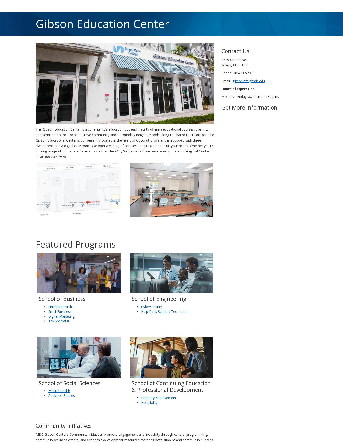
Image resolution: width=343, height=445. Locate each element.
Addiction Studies (61, 395)
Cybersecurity (151, 306)
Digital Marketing (61, 316)
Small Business (59, 311)
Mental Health (59, 391)
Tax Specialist (58, 321)
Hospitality (149, 402)
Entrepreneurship (61, 306)
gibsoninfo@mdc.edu (248, 81)
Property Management (158, 397)
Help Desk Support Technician (164, 311)
